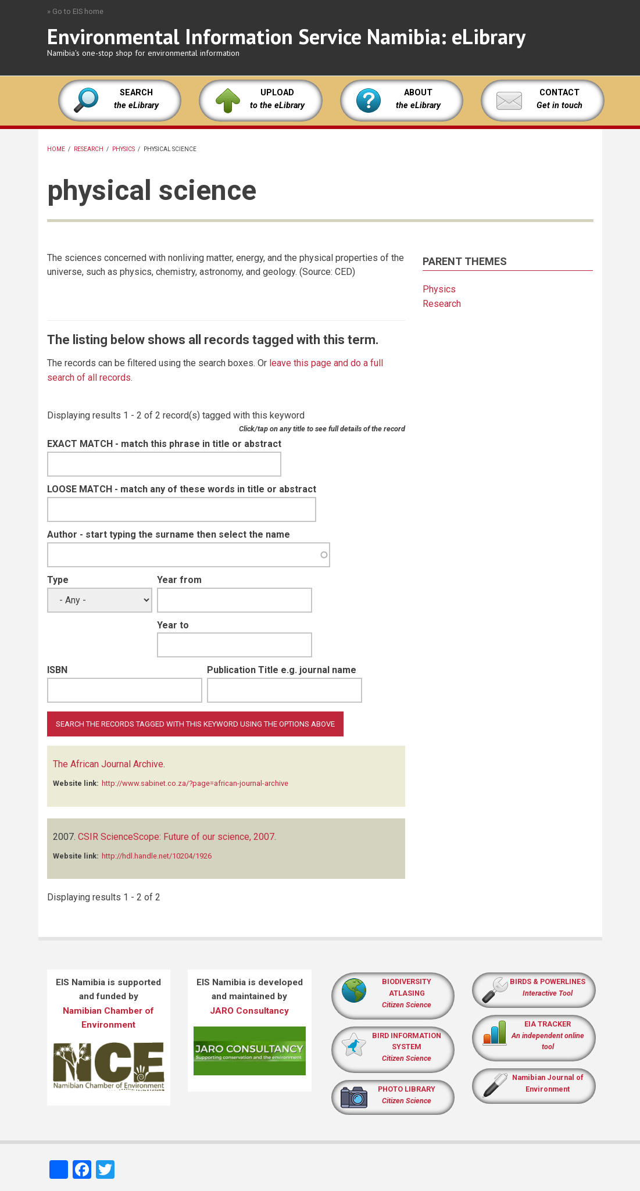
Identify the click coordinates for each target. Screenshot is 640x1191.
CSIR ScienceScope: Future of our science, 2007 (176, 836)
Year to (173, 625)
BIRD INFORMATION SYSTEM (406, 1047)
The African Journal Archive (108, 764)
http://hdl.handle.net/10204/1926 (157, 856)
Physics (123, 149)
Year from (179, 579)
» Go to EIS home (75, 11)
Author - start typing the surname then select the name (168, 534)
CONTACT (559, 93)
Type (58, 579)
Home (56, 149)
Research (88, 149)
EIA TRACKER (547, 1024)
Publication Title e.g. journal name (281, 669)
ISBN (57, 669)
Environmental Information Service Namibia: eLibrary (286, 36)
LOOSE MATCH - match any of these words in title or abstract (181, 489)
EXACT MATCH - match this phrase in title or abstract (164, 443)
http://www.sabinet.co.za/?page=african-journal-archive (195, 783)
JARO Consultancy (249, 1011)
